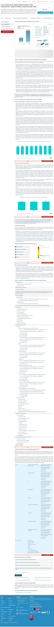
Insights (2, 596)
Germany (27, 211)
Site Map (10, 607)
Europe (37, 210)
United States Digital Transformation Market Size (41, 568)
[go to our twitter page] (34, 596)
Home (2, 585)
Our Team (10, 587)
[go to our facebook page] (32, 596)
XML (1, 607)
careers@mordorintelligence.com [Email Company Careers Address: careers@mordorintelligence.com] (35, 591)
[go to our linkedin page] (30, 596)
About (29, 1)
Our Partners (11, 590)
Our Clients (3, 590)
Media (2, 592)
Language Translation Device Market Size (20, 565)
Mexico (24, 211)
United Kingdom (32, 211)
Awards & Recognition (5, 594)
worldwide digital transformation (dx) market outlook (37, 92)
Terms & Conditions (12, 603)
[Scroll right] (52, 18)
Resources (38, 1)
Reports (19, 1)
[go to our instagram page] (39, 596)
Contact (46, 1)
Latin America (29, 210)
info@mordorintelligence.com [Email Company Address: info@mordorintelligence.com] (23, 597)
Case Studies (11, 596)
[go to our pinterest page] (36, 596)
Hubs (9, 601)
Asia (33, 210)
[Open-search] (52, 1)
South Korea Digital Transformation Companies (21, 579)
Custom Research (24, 1)
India (18, 211)
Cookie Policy (11, 605)
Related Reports (16, 563)
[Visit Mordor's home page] (7, 1)
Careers (2, 603)
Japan (38, 211)
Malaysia (21, 211)
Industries (42, 1)
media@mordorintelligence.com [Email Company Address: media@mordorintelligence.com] (23, 600)
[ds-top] (45, 13)
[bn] (45, 9)
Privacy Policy (3, 605)
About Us (2, 587)
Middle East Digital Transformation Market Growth (42, 565)
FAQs (10, 594)
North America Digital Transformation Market (20, 568)
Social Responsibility (12, 592)
